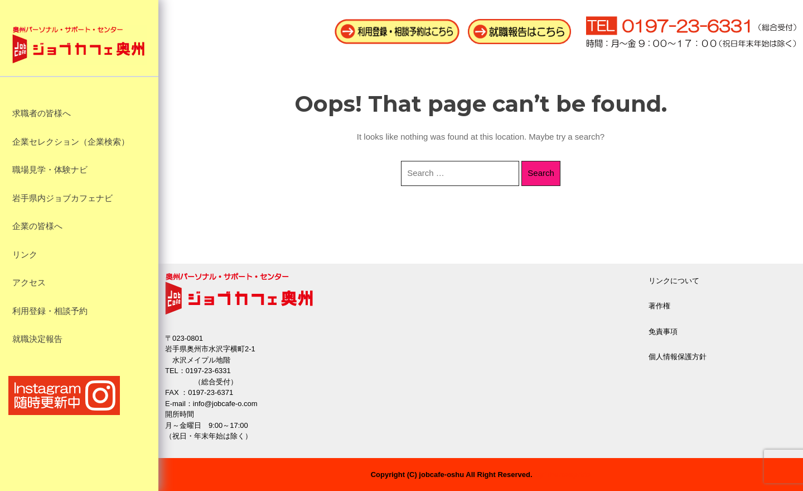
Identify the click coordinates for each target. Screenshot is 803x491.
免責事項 (663, 331)
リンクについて (674, 281)
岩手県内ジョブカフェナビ (62, 198)
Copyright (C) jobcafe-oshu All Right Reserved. (452, 474)
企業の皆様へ (37, 226)
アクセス (29, 283)
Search (541, 173)
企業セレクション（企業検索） (70, 142)
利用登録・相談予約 (50, 311)
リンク (24, 255)
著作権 (659, 306)
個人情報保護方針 (678, 356)
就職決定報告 (37, 339)
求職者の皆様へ (41, 113)
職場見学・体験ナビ (50, 170)
